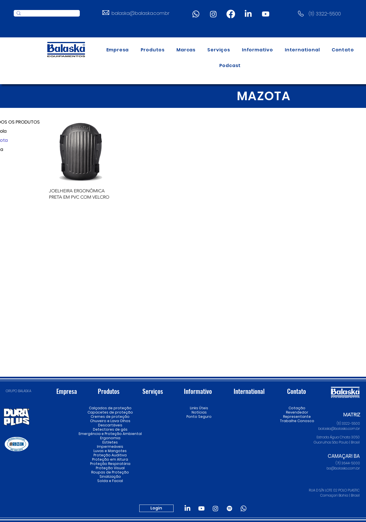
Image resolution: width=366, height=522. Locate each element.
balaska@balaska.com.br (141, 13)
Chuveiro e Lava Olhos (110, 421)
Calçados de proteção (110, 408)
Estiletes (110, 442)
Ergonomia (110, 438)
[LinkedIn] (248, 14)
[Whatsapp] (196, 14)
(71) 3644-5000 (348, 463)
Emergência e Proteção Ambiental (110, 434)
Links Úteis (199, 408)
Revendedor (297, 412)
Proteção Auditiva (110, 455)
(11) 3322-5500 (325, 13)
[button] (153, 50)
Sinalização (110, 476)
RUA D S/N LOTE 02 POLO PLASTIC (334, 490)
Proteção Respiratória (110, 463)
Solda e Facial (110, 481)
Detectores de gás (110, 429)
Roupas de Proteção (110, 472)
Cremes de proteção (110, 416)
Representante (297, 416)
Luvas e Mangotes (110, 451)
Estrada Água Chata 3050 (338, 437)
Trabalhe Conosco (297, 421)
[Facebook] (230, 14)
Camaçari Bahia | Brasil (339, 495)
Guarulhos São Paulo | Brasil (337, 442)
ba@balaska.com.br (343, 468)
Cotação (297, 408)
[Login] (156, 508)
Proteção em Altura (110, 459)
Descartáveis (110, 425)
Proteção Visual (110, 468)
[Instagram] (213, 14)
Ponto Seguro (199, 416)
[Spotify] (229, 508)
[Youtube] (265, 14)
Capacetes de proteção (110, 412)
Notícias (199, 412)
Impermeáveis (110, 446)
